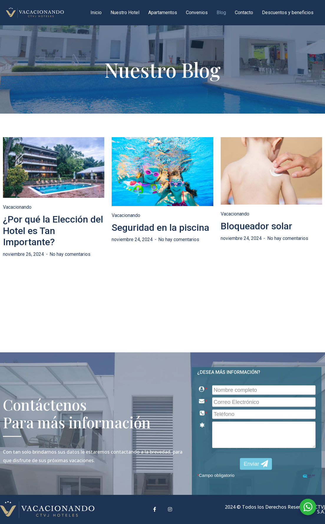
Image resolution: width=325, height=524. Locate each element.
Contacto (244, 12)
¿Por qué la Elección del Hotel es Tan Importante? (53, 231)
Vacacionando (17, 207)
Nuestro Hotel (124, 12)
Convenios (197, 12)
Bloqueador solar (256, 226)
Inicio (96, 12)
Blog (221, 12)
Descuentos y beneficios (288, 12)
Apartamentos (162, 12)
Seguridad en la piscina (160, 227)
